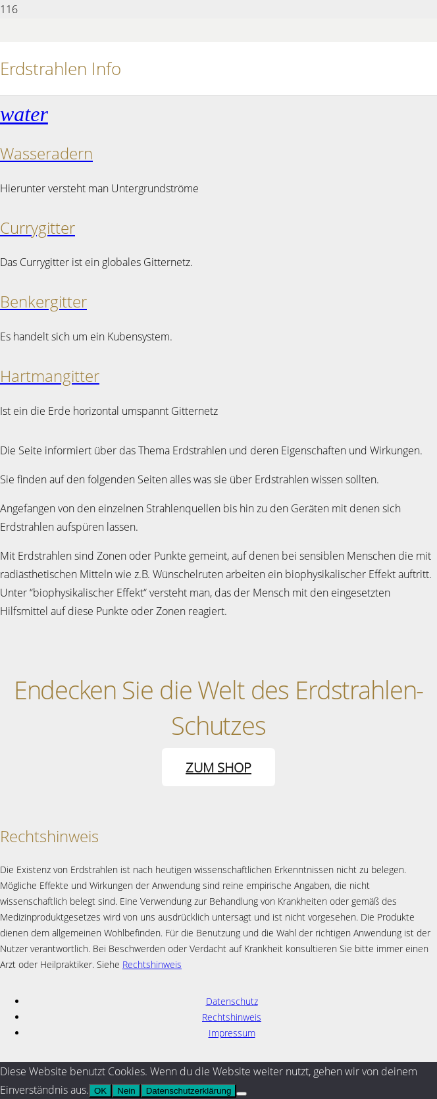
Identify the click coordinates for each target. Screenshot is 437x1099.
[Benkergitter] (218, 301)
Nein (126, 1091)
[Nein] (241, 1094)
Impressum (232, 1033)
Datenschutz (232, 1001)
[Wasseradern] (218, 113)
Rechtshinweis (152, 964)
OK (100, 1091)
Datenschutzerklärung (189, 1091)
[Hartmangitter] (218, 376)
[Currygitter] (218, 228)
